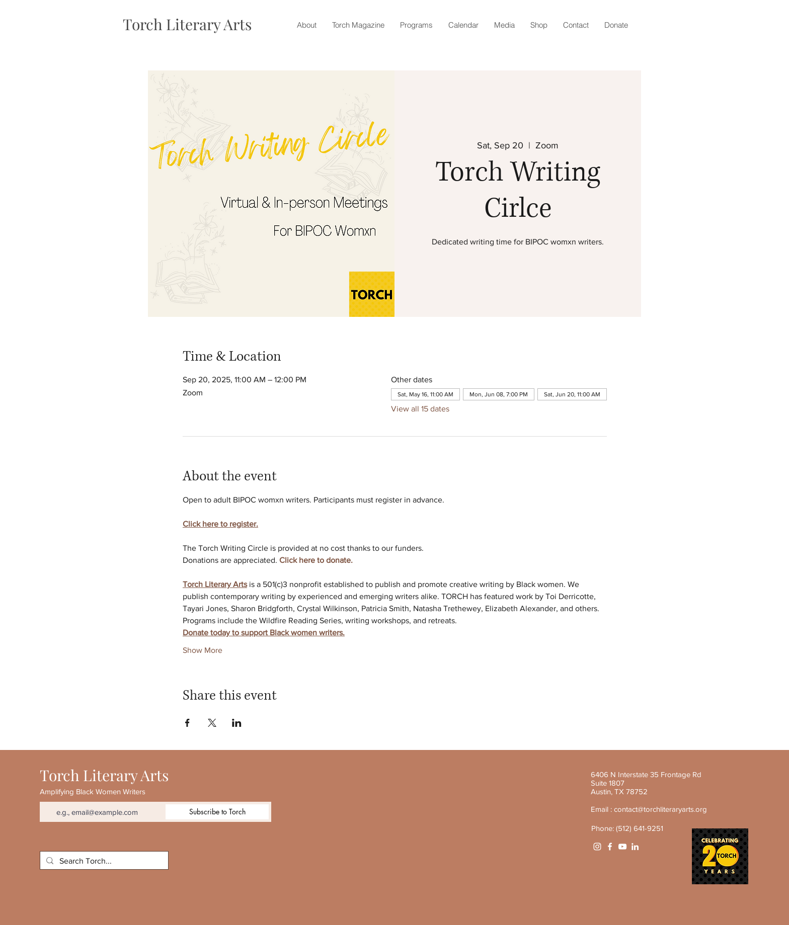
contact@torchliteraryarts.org (660, 809)
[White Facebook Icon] (610, 847)
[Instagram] (597, 847)
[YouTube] (622, 847)
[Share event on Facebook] (187, 723)
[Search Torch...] (103, 861)
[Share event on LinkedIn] (237, 723)
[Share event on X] (212, 723)
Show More (202, 650)
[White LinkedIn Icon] (635, 847)
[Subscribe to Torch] (217, 812)
